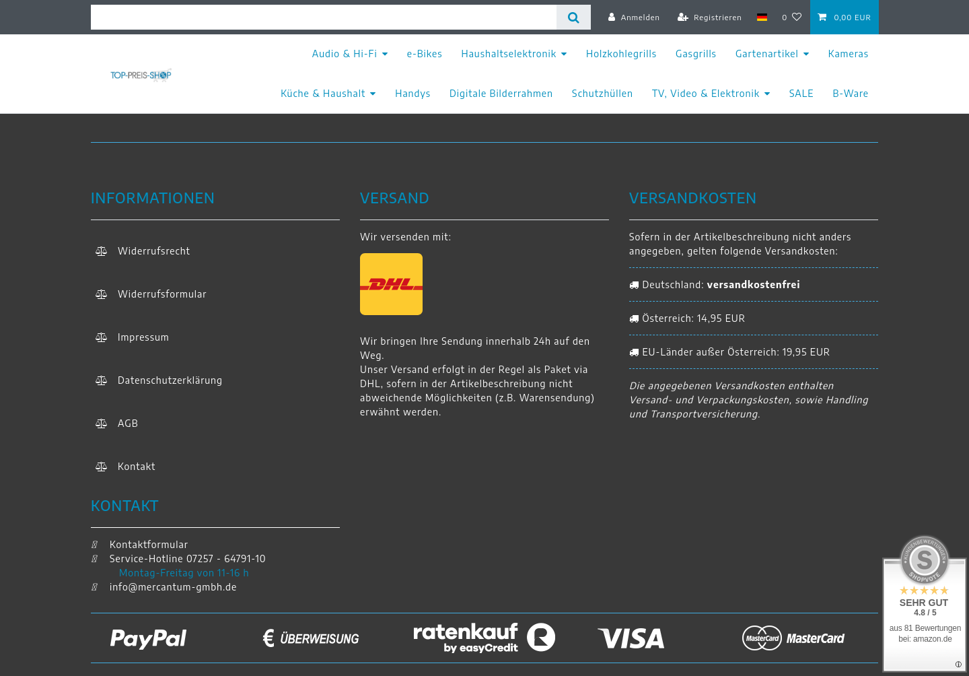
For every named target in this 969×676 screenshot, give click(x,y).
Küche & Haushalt (323, 93)
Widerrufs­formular (162, 294)
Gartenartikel (767, 53)
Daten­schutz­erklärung (170, 380)
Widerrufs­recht (154, 251)
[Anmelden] (634, 17)
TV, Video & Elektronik (706, 93)
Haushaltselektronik (509, 53)
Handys (413, 93)
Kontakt (136, 466)
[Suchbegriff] (324, 17)
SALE (801, 93)
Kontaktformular (139, 544)
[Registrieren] (710, 17)
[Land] (762, 17)
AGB (128, 423)
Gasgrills (696, 53)
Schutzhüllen (602, 93)
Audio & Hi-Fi (345, 53)
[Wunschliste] (792, 17)
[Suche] (574, 17)
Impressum (144, 337)
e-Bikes (425, 53)
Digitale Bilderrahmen (501, 93)
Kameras (848, 53)
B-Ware (850, 93)
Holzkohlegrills (621, 53)
